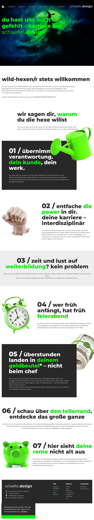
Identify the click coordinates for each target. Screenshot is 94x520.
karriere (56, 490)
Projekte (32, 7)
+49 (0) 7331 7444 (12, 493)
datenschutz (84, 488)
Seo (67, 498)
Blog (53, 7)
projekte (56, 488)
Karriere (43, 7)
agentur (56, 486)
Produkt (69, 490)
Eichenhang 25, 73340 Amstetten (17, 491)
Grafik (68, 486)
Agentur (11, 7)
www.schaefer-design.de (14, 497)
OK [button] (18, 517)
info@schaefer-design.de (44, 97)
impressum (83, 486)
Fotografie (69, 492)
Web (67, 488)
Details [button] (24, 511)
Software (69, 496)
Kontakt (61, 7)
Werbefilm (69, 494)
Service (22, 7)
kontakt (55, 494)
